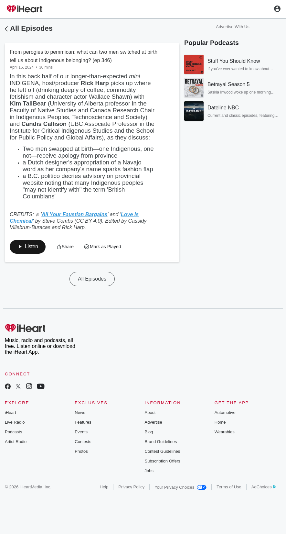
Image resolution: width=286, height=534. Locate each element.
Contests (83, 441)
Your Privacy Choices (180, 487)
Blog (149, 432)
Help (104, 487)
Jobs (149, 471)
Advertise (153, 422)
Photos (81, 451)
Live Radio (15, 422)
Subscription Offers (162, 461)
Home (220, 422)
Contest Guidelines (162, 451)
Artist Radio (15, 441)
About (150, 412)
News (80, 412)
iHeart (10, 412)
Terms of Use (229, 487)
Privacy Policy (131, 487)
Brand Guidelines (161, 441)
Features (83, 422)
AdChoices (263, 487)
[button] (66, 247)
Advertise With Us (232, 26)
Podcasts (13, 432)
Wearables (225, 432)
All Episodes (31, 28)
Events (81, 432)
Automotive (225, 412)
